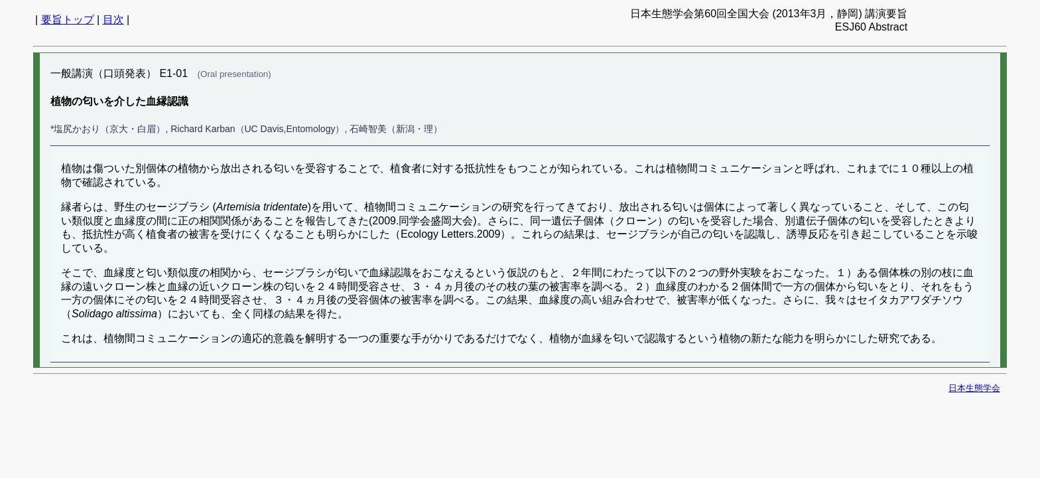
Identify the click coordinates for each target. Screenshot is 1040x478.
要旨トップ (67, 19)
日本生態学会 (974, 388)
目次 (113, 19)
